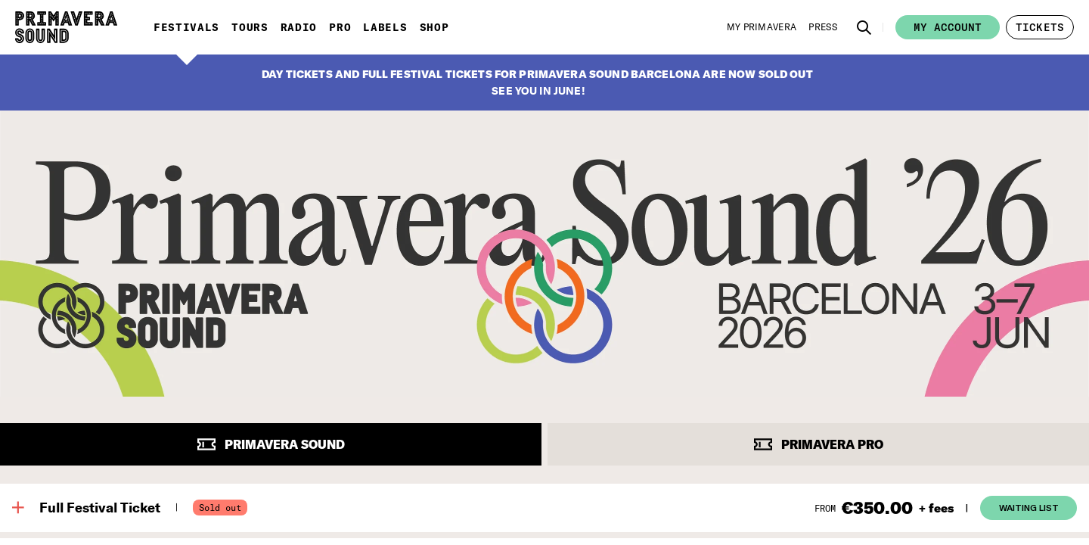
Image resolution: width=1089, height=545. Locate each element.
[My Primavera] (762, 27)
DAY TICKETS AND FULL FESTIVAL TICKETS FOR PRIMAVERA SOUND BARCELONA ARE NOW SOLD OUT (537, 74)
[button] (864, 27)
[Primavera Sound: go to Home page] (66, 27)
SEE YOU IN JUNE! (538, 91)
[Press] (822, 27)
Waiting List (1029, 507)
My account (948, 27)
